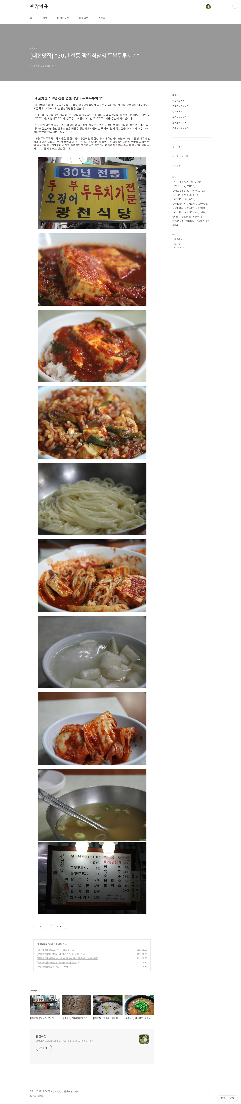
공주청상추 (189, 208)
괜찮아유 (39, 6)
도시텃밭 (176, 195)
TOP (208, 1092)
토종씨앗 (200, 221)
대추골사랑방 (177, 221)
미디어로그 (63, 18)
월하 (174, 212)
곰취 (204, 190)
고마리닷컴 (195, 190)
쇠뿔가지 (192, 203)
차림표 (175, 95)
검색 (200, 6)
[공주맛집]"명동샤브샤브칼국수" (53, 950)
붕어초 (175, 182)
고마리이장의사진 (179, 199)
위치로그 (83, 18)
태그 (45, 18)
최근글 (175, 156)
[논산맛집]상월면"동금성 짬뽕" (53, 966)
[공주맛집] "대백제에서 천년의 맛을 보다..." (59, 954)
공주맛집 (190, 186)
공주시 (175, 225)
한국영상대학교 (178, 186)
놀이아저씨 (184, 182)
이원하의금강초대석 (190, 195)
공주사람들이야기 (180, 128)
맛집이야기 (42, 944)
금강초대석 (200, 208)
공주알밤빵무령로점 (180, 190)
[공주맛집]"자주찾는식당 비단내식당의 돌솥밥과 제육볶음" (67, 958)
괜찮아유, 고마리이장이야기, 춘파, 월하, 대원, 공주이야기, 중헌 (64, 1041)
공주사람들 (202, 203)
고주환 (203, 212)
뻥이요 (175, 216)
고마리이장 (189, 221)
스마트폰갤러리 (179, 122)
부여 (207, 221)
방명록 (101, 18)
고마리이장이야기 (180, 106)
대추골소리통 (178, 100)
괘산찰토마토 (196, 182)
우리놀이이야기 (179, 117)
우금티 (191, 199)
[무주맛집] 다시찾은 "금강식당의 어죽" (57, 962)
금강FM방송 (177, 208)
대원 (180, 212)
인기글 (185, 156)
